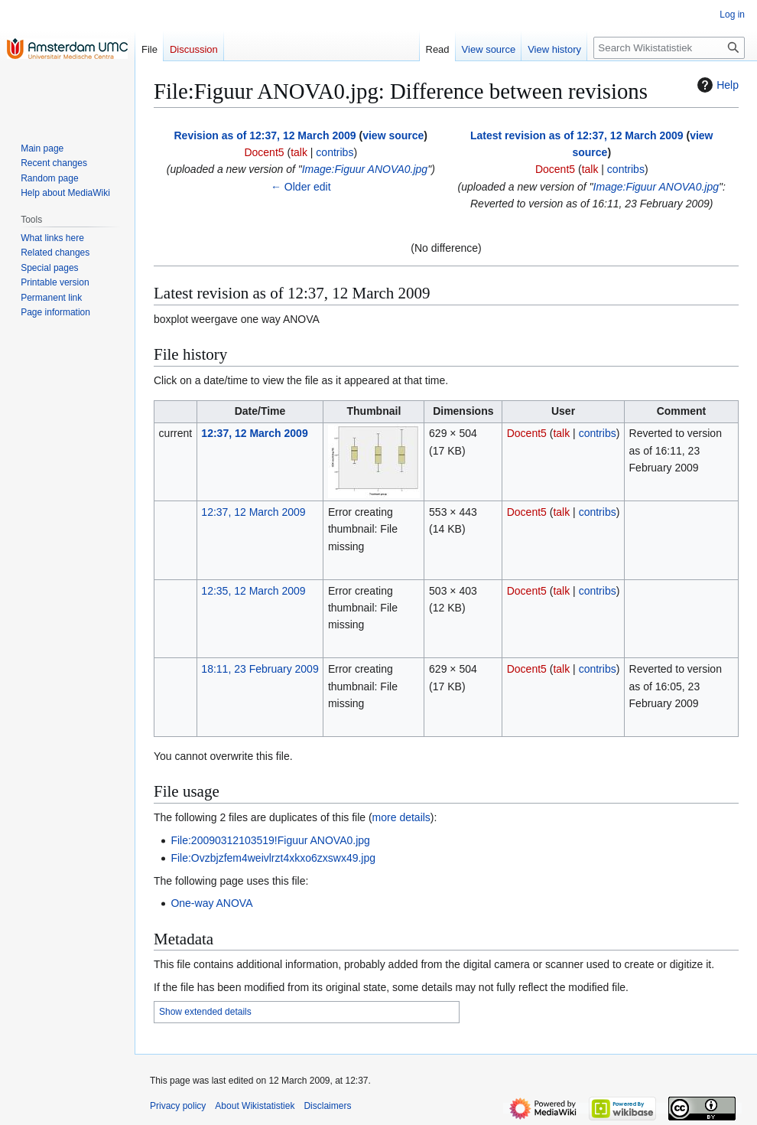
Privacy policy (178, 1106)
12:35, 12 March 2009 (253, 591)
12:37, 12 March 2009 (254, 433)
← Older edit (301, 187)
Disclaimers (327, 1106)
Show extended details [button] (205, 1011)
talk (299, 152)
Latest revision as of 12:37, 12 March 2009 (577, 135)
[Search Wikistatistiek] (669, 48)
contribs (334, 152)
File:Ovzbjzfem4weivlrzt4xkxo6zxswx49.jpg (273, 858)
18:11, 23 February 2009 (259, 669)
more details (401, 817)
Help (716, 85)
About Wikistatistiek (254, 1106)
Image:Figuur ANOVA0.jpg (364, 169)
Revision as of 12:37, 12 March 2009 (265, 135)
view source (393, 135)
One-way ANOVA (211, 903)
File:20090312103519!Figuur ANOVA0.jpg (270, 840)
